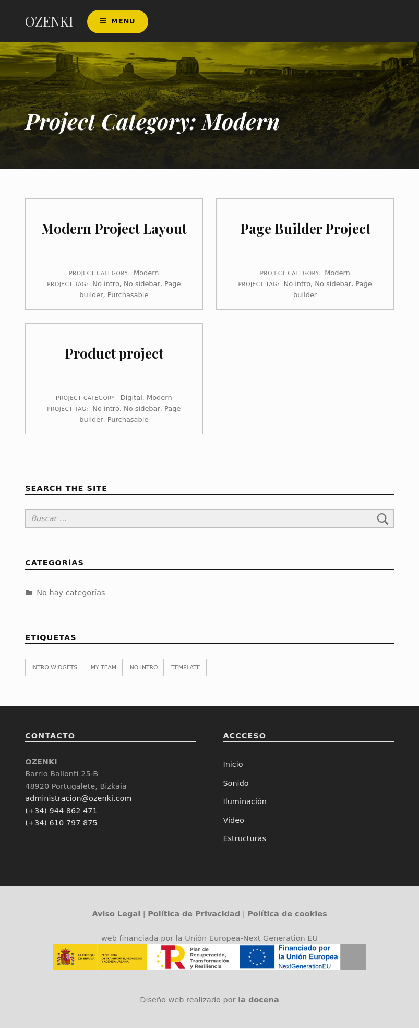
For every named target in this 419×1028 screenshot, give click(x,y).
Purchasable (128, 295)
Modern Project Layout (114, 228)
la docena (258, 1000)
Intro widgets (54, 667)
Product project (114, 353)
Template (185, 667)
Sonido (235, 783)
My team (103, 667)
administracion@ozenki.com (78, 798)
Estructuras (244, 838)
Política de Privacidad (194, 913)
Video (233, 820)
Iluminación (245, 801)
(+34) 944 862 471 (61, 811)
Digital (131, 397)
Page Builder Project (305, 228)
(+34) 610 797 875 (61, 823)
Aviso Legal (116, 913)
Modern (146, 273)
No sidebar (142, 284)
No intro (105, 284)
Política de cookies (287, 913)
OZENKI (49, 21)
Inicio (233, 764)
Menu (123, 21)
